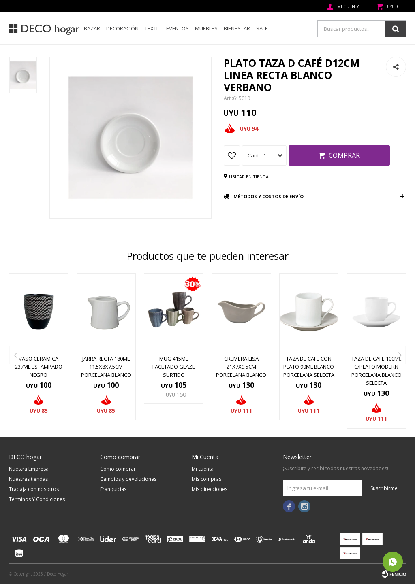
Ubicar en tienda (249, 177)
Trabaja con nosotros (34, 489)
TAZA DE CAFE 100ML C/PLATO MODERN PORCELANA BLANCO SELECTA (376, 371)
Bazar (92, 28)
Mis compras (206, 479)
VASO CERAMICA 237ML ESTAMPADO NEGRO (38, 366)
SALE (262, 28)
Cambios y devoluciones (128, 479)
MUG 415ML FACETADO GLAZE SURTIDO (173, 366)
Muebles (206, 28)
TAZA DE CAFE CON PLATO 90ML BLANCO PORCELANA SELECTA (308, 366)
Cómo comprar (118, 468)
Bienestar (237, 28)
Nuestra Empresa (29, 468)
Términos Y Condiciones (37, 499)
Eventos (177, 28)
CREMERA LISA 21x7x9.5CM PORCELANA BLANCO (241, 366)
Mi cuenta (203, 468)
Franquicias (113, 489)
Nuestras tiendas (28, 479)
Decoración (122, 28)
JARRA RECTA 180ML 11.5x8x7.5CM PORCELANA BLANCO (106, 366)
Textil (152, 28)
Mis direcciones (209, 489)
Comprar (344, 155)
